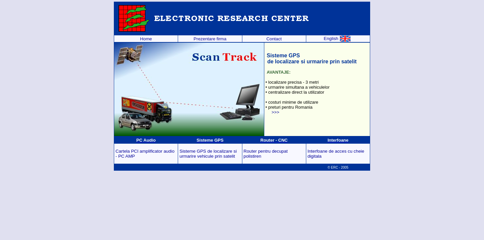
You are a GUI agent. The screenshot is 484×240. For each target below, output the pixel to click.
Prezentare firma (210, 38)
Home (146, 38)
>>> (275, 112)
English (337, 38)
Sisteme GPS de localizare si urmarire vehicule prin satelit (208, 154)
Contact (274, 38)
